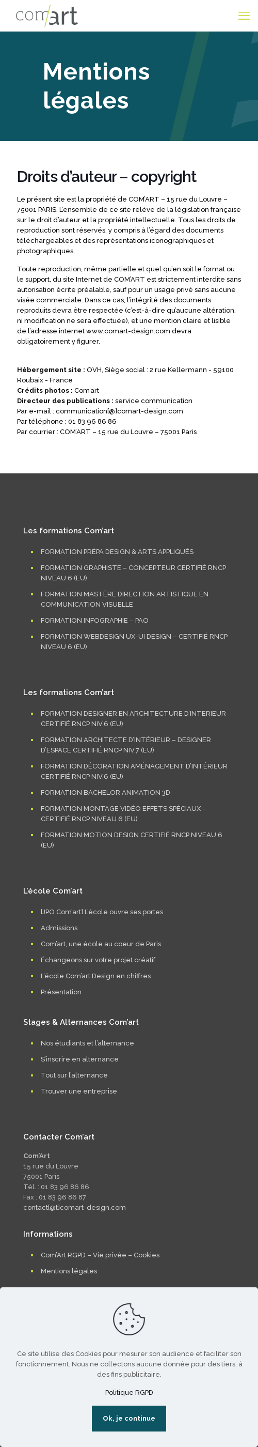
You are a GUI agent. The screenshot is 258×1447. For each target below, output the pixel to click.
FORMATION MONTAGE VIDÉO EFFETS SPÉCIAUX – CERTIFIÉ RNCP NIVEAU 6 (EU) (123, 814)
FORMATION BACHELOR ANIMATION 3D (105, 792)
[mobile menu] (244, 15)
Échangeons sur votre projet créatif (98, 960)
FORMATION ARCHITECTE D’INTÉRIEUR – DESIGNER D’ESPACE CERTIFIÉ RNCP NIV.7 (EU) (126, 745)
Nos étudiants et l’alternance (87, 1043)
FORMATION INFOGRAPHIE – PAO (95, 620)
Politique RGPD (129, 1392)
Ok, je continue (129, 1418)
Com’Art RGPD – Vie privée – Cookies (100, 1255)
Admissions (59, 928)
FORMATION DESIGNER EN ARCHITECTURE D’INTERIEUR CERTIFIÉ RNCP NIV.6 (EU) (133, 719)
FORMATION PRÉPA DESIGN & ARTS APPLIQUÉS (117, 552)
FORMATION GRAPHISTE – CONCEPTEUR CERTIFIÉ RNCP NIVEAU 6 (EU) (133, 573)
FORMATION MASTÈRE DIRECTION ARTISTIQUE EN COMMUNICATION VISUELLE (124, 599)
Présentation (61, 992)
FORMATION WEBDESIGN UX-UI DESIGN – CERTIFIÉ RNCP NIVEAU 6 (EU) (134, 642)
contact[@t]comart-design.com (74, 1207)
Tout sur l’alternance (74, 1075)
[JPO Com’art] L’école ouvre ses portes (102, 912)
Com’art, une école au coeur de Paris (101, 944)
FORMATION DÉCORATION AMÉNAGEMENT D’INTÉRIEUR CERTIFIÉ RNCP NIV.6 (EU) (134, 771)
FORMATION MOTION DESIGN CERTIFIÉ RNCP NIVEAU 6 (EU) (131, 840)
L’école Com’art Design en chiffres (96, 976)
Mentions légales (69, 1271)
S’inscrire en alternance (80, 1059)
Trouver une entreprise (79, 1091)
